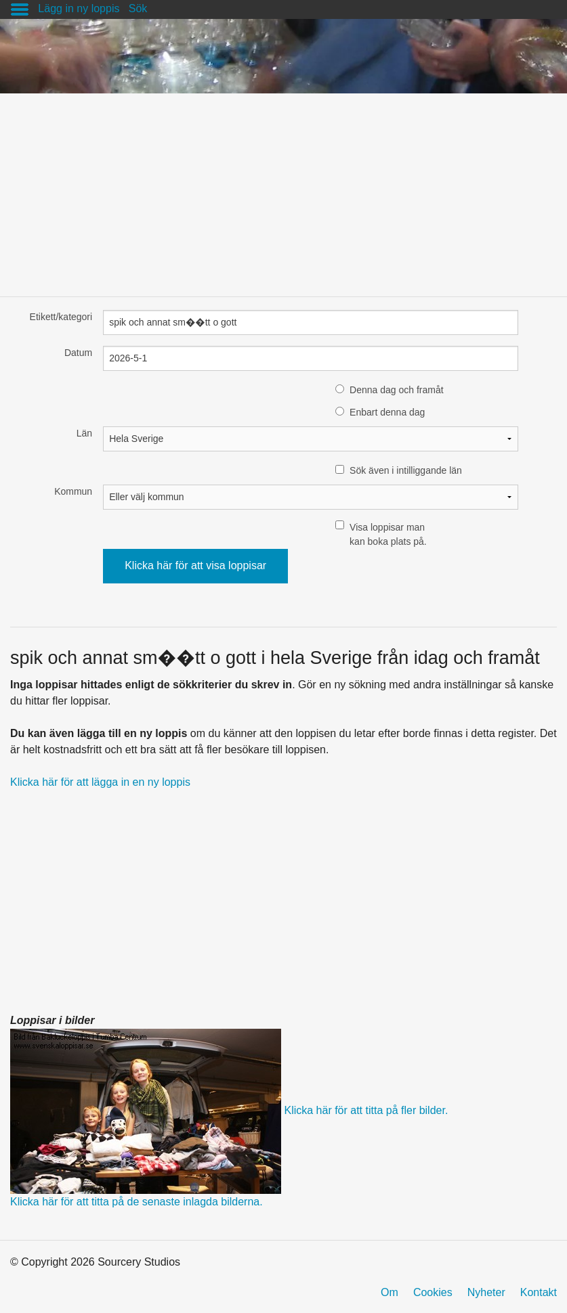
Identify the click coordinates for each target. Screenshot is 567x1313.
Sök (138, 8)
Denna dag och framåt (397, 389)
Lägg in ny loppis (78, 8)
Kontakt (538, 1292)
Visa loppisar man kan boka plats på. (388, 534)
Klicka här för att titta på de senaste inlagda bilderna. (136, 1201)
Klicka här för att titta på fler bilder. (366, 1110)
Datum (78, 352)
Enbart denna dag (387, 412)
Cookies (433, 1292)
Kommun (73, 491)
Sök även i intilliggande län (406, 470)
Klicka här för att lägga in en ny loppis (100, 782)
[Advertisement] (283, 188)
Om (389, 1292)
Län (84, 433)
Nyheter (486, 1292)
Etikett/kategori (61, 316)
